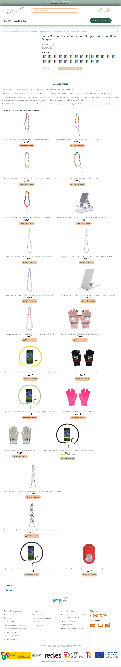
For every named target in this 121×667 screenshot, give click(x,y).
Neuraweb (57, 662)
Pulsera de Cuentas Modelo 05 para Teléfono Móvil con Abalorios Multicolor (29, 257)
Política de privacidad (12, 636)
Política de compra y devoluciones (17, 629)
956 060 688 (67, 625)
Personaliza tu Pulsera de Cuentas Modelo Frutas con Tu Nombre (77, 179)
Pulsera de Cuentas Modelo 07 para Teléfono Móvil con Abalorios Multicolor (29, 295)
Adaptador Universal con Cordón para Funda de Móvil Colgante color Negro (68, 451)
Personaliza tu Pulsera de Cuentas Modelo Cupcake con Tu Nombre (27, 179)
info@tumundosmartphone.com (72, 629)
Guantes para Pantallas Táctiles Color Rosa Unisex (78, 412)
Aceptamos (95, 621)
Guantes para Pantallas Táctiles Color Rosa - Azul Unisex (80, 334)
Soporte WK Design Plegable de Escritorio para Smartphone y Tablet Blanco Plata (88, 295)
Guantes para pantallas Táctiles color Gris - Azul (20, 451)
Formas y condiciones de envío (16, 626)
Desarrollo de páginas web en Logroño (69, 662)
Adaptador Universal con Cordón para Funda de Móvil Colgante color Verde (29, 412)
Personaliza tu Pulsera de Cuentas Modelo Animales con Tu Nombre (27, 140)
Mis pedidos (37, 615)
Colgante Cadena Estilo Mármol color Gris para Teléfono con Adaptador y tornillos (32, 530)
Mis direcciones (39, 622)
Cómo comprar (9, 622)
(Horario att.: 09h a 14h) (69, 622)
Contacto (7, 618)
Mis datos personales (41, 626)
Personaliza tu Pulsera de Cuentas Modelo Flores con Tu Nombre (77, 140)
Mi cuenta (37, 611)
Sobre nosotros (10, 615)
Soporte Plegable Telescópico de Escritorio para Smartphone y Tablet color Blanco (84, 218)
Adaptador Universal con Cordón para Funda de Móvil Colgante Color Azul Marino (32, 569)
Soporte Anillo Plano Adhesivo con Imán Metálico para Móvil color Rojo (89, 569)
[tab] (60, 586)
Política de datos (10, 640)
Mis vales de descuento (42, 618)
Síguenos (94, 611)
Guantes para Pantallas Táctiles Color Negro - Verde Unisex (82, 373)
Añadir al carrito (59, 74)
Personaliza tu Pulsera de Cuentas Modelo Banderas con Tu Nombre (27, 218)
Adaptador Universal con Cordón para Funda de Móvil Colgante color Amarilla (30, 373)
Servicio (9, 590)
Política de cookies (11, 633)
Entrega (9, 586)
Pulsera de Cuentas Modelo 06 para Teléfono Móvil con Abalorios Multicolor (86, 257)
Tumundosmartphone (13, 611)
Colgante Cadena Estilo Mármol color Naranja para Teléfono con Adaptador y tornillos (33, 491)
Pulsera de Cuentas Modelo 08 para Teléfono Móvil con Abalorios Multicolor (29, 334)
